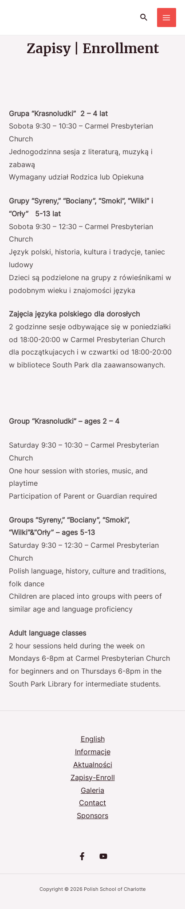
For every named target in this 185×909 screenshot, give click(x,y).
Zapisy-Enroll (93, 777)
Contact (92, 803)
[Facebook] (82, 856)
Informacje (92, 752)
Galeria (92, 790)
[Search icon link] (144, 17)
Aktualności (92, 765)
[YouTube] (103, 856)
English (93, 739)
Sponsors (92, 815)
